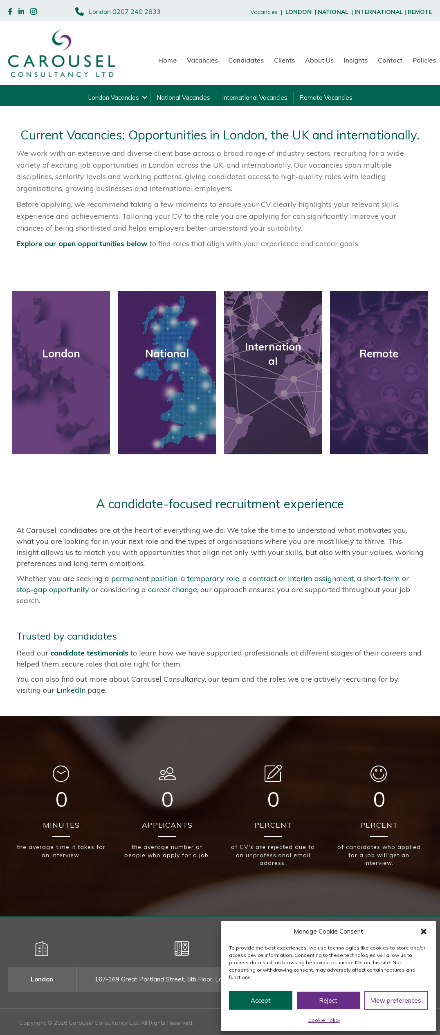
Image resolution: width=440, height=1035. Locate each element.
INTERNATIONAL (381, 12)
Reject (328, 1000)
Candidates (246, 60)
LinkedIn (70, 690)
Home (167, 60)
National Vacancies (183, 97)
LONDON (298, 12)
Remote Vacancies (325, 97)
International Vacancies (254, 97)
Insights (356, 60)
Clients (284, 60)
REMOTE (420, 12)
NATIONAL (333, 12)
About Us (319, 60)
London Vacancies (113, 97)
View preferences (396, 1000)
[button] (424, 931)
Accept (261, 1000)
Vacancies (202, 60)
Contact (390, 60)
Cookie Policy (324, 1020)
